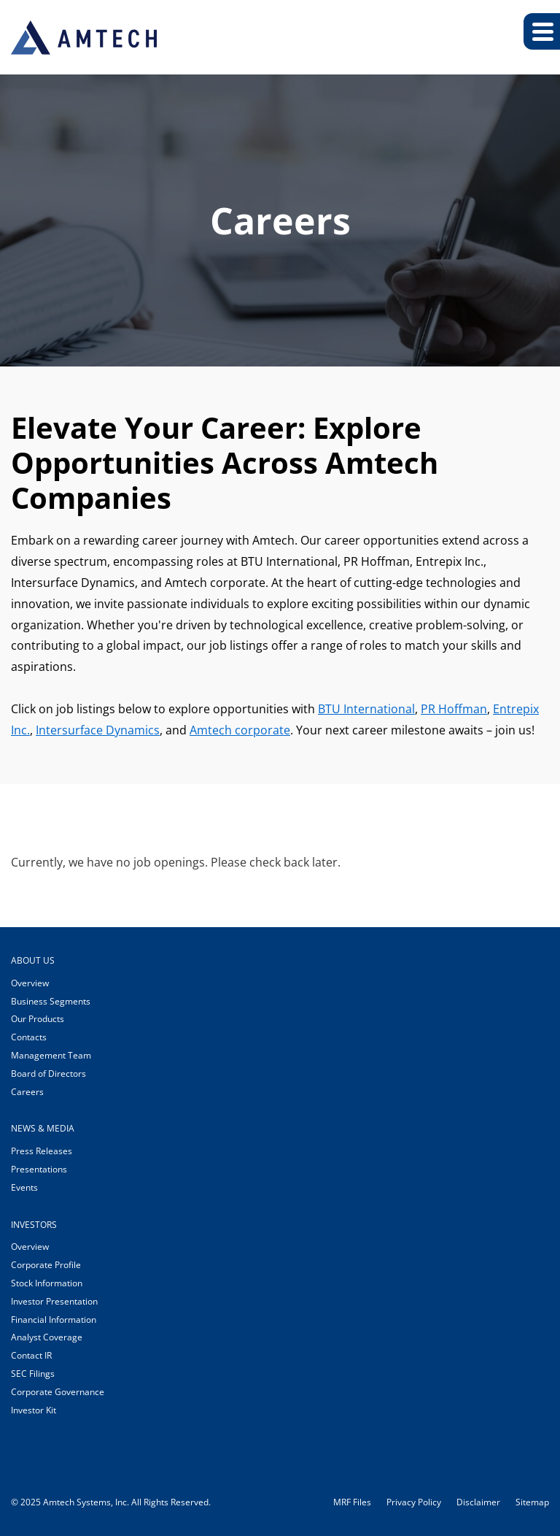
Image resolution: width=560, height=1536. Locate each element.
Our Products (37, 1019)
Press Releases (41, 1151)
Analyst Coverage (46, 1337)
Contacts (29, 1037)
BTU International (366, 709)
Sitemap (532, 1502)
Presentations (39, 1169)
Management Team (51, 1055)
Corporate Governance (57, 1392)
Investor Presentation (54, 1301)
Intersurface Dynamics (98, 730)
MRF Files (352, 1502)
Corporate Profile (46, 1265)
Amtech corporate (240, 730)
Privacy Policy (413, 1502)
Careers (27, 1092)
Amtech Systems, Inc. (86, 1502)
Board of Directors (48, 1073)
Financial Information (53, 1319)
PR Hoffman (454, 709)
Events (24, 1187)
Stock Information (46, 1283)
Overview (30, 983)
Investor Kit (33, 1410)
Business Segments (50, 1001)
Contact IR (31, 1355)
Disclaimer (478, 1502)
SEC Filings (33, 1373)
